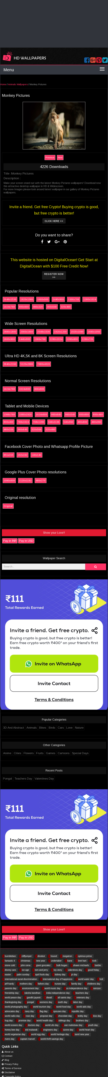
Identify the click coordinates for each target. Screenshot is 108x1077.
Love (70, 727)
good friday (93, 970)
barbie (98, 965)
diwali (49, 997)
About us (7, 1052)
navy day (29, 1011)
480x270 (41, 480)
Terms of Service (11, 1068)
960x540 (71, 414)
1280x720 (88, 339)
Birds (52, 727)
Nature (80, 727)
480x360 (97, 422)
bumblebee (10, 956)
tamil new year (82, 1034)
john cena (25, 965)
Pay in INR (10, 540)
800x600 (25, 307)
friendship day (12, 993)
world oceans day (13, 1025)
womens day (46, 1002)
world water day (86, 979)
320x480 (67, 307)
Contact (7, 1056)
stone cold (10, 965)
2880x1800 (10, 331)
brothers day (82, 1020)
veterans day (82, 997)
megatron (67, 956)
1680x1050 (94, 331)
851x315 (9, 455)
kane (69, 960)
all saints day (64, 997)
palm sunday (23, 974)
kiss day (97, 1016)
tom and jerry (41, 970)
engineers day (50, 1029)
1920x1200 (61, 331)
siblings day (64, 1020)
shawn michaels (81, 965)
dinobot (41, 956)
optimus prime (85, 956)
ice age (25, 970)
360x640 (53, 307)
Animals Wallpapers (19, 84)
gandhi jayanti (33, 997)
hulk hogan (61, 965)
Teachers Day (24, 778)
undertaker (56, 960)
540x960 (69, 422)
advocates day (12, 1011)
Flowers (29, 753)
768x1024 (24, 422)
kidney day (60, 974)
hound (54, 956)
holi (101, 979)
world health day (44, 1020)
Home (4, 84)
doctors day (33, 1025)
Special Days (81, 753)
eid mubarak (31, 1029)
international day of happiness (57, 979)
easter (8, 974)
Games (51, 753)
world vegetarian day (15, 1034)
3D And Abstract (14, 727)
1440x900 (59, 299)
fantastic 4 (10, 960)
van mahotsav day (73, 1025)
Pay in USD (27, 540)
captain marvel (27, 1039)
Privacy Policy (10, 1064)
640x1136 (54, 422)
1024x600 (25, 389)
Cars (62, 727)
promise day (25, 1020)
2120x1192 (26, 480)
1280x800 (73, 339)
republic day (78, 1011)
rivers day (9, 1039)
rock (94, 960)
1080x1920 (26, 414)
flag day (43, 1011)
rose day (30, 1016)
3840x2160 (10, 364)
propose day (46, 1016)
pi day (74, 974)
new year (40, 960)
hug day (9, 1020)
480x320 (39, 307)
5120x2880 (27, 364)
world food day (63, 1006)
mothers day (26, 983)
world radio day (12, 1016)
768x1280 (39, 422)
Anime (8, 753)
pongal (30, 1002)
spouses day (59, 1011)
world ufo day (51, 1025)
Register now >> (55, 275)
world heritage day (60, 1034)
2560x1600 (27, 331)
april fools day (42, 974)
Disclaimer (8, 1072)
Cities (18, 753)
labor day (77, 1002)
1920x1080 (27, 299)
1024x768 (10, 307)
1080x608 (10, 480)
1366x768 (74, 299)
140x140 (37, 455)
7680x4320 (44, 364)
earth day (62, 1002)
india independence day (58, 993)
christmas (25, 960)
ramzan (97, 988)
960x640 (57, 414)
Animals (32, 727)
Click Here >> (55, 221)
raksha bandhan (32, 993)
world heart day (86, 1029)
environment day (30, 988)
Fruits (40, 753)
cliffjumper (27, 956)
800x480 (99, 414)
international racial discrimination (21, 979)
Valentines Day (45, 778)
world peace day (13, 997)
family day (76, 983)
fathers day (43, 983)
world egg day (38, 1034)
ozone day (68, 1029)
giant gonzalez (43, 965)
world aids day (84, 1006)
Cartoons (64, 753)
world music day (52, 988)
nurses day (60, 983)
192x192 (23, 455)
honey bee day (12, 1029)
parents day (10, 988)
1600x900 (43, 299)
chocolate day (65, 1016)
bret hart (82, 960)
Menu (8, 69)
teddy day (82, 1016)
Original (8, 506)
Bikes (43, 727)
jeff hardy (9, 983)
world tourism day (42, 1006)
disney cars (10, 970)
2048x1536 (10, 299)
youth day (93, 1025)
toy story (58, 970)
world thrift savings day (52, 1039)
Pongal (8, 778)
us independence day (76, 988)
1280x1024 (90, 299)
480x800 (83, 422)
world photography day (16, 1006)
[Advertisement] (54, 24)
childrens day (93, 983)
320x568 (37, 429)
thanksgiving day (13, 1002)
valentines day (75, 970)
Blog (5, 1060)
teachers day (81, 993)
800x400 (9, 422)
